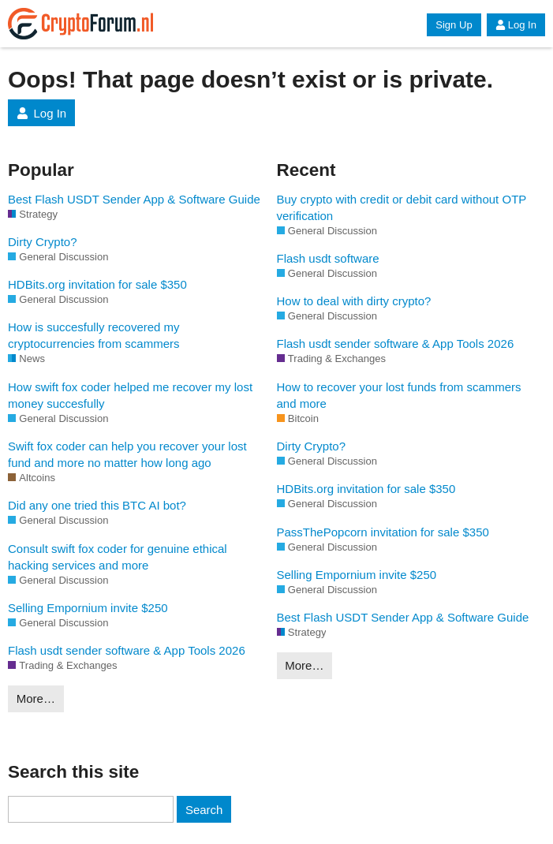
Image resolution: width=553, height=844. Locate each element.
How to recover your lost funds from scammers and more (399, 395)
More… (36, 698)
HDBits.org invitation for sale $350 (97, 284)
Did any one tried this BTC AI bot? (97, 505)
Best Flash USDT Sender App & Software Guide (134, 199)
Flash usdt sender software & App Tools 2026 (126, 650)
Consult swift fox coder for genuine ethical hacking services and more (117, 557)
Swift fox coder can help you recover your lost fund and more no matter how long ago (127, 454)
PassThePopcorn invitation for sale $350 (383, 532)
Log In (515, 25)
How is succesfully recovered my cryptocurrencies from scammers (94, 335)
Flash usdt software (328, 258)
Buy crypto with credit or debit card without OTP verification (402, 207)
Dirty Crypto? (42, 241)
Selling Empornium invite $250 (88, 607)
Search (204, 809)
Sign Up (453, 25)
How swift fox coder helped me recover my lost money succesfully (130, 395)
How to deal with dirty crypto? (354, 301)
